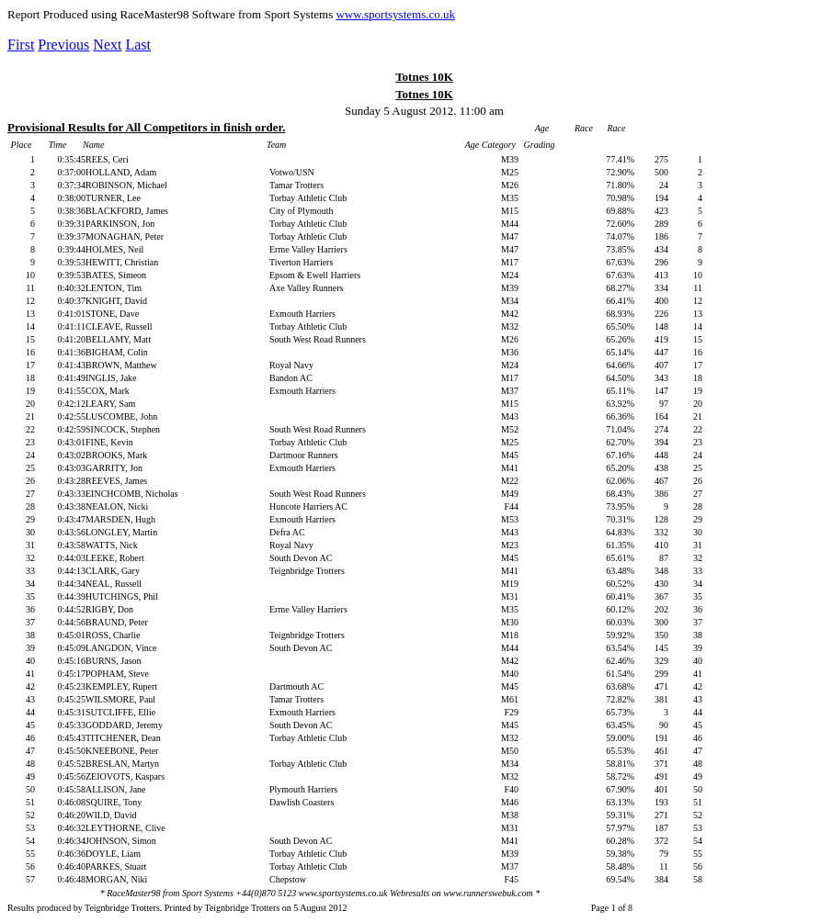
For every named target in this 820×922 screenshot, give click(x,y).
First (20, 44)
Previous (63, 44)
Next (107, 44)
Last (138, 44)
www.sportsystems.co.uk (395, 14)
